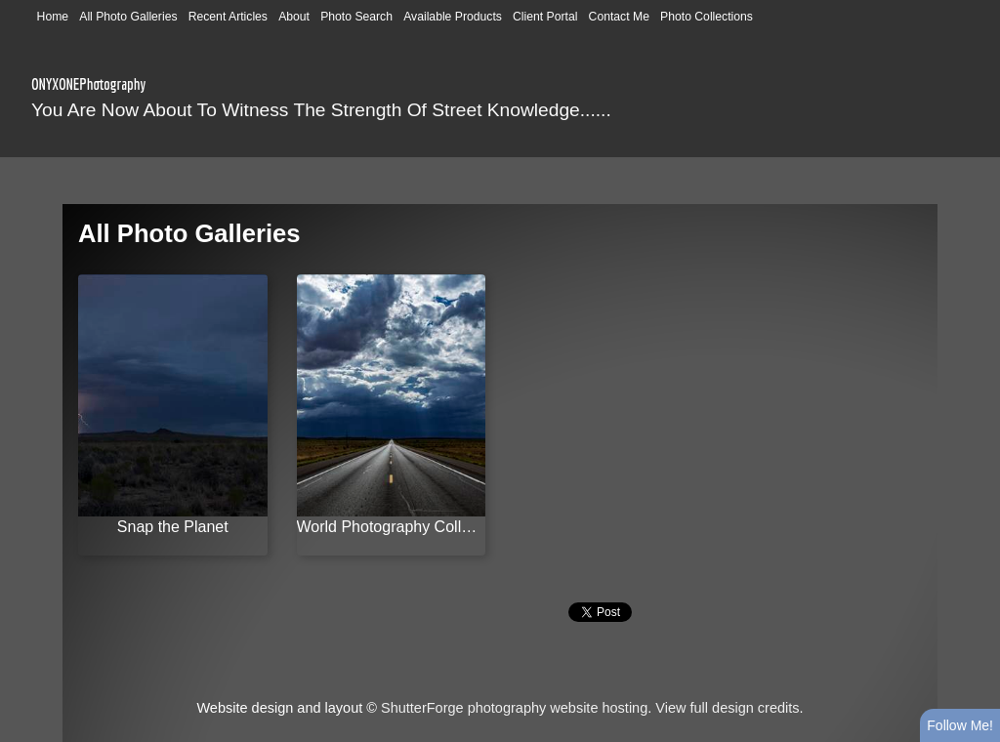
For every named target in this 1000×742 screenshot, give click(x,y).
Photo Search (356, 16)
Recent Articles (228, 16)
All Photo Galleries (128, 16)
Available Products (452, 16)
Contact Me (619, 16)
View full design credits (727, 708)
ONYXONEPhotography (88, 84)
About (294, 16)
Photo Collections (706, 16)
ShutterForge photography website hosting (514, 708)
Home (53, 16)
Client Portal (545, 16)
